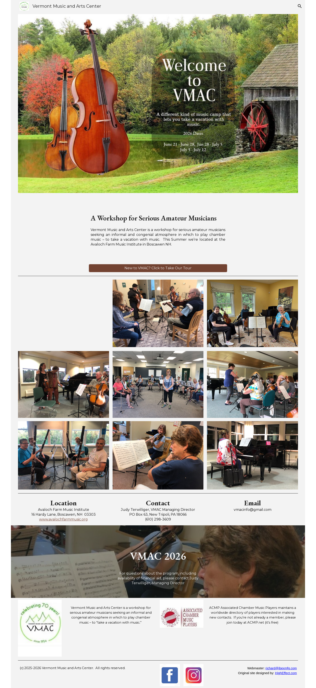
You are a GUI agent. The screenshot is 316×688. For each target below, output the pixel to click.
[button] (299, 6)
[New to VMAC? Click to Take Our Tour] (158, 268)
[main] (158, 217)
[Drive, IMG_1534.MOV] (63, 314)
